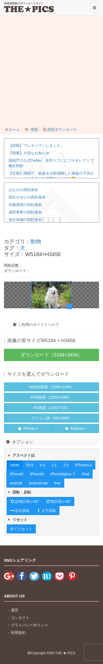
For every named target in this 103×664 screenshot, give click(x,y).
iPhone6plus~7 (62, 474)
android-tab (38, 483)
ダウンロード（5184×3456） (51, 355)
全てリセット (21, 529)
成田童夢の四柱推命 (25, 212)
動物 (36, 241)
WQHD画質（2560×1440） (51, 387)
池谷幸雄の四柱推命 (25, 219)
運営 (14, 610)
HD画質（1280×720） (51, 408)
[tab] (51, 325)
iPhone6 (37, 474)
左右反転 (20, 510)
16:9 (29, 465)
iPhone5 (16, 474)
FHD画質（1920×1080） (51, 397)
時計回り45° (58, 501)
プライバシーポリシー (29, 625)
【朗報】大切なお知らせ (28, 153)
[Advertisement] (51, 70)
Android (75, 428)
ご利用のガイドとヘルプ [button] (35, 324)
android (16, 483)
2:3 (65, 465)
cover (14, 465)
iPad (85, 474)
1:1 (54, 465)
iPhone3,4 (83, 465)
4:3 (42, 465)
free (57, 483)
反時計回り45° (24, 501)
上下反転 (46, 510)
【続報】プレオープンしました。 (36, 145)
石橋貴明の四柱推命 (25, 205)
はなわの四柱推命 (23, 190)
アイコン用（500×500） (51, 418)
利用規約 (18, 632)
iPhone (28, 428)
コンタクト (20, 618)
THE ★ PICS (65, 653)
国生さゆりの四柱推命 (27, 197)
